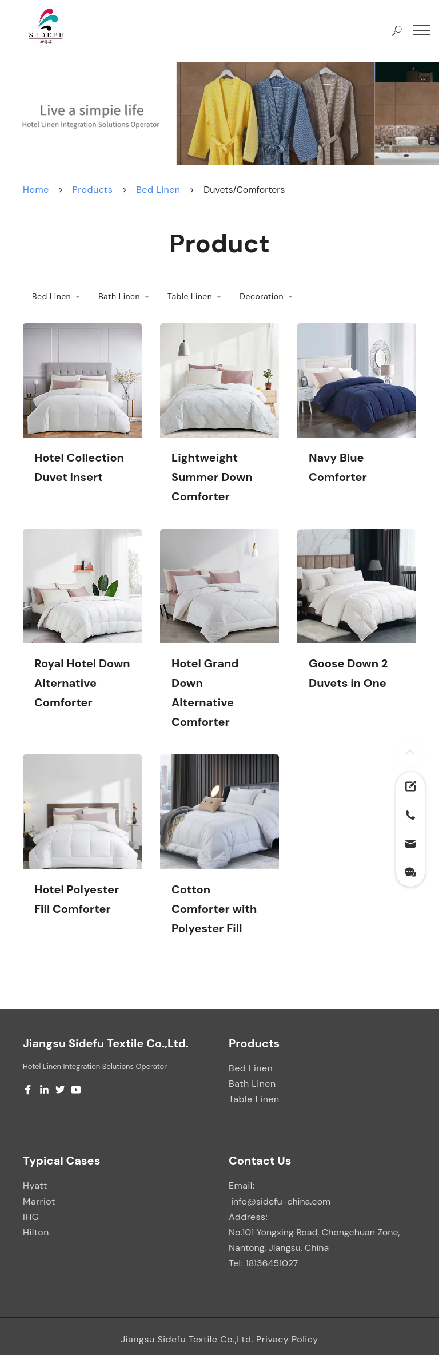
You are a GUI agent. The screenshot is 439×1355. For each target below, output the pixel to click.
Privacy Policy (287, 1339)
